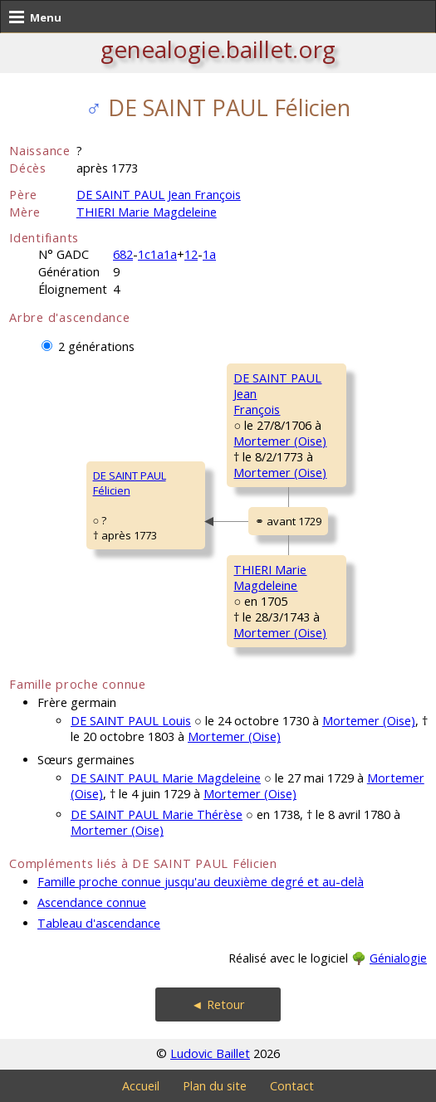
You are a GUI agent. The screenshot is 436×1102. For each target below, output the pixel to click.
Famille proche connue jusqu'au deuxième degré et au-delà (200, 882)
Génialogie (398, 958)
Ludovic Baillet (210, 1053)
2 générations (96, 346)
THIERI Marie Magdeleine (146, 212)
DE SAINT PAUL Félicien (129, 483)
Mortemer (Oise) (279, 441)
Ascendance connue (91, 902)
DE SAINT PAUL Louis (131, 721)
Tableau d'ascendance (98, 923)
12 (191, 254)
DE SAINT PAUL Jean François (158, 194)
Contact (292, 1086)
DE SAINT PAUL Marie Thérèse (156, 814)
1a (209, 254)
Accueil (140, 1086)
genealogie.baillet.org (218, 49)
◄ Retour (217, 1004)
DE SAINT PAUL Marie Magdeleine (166, 778)
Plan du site (215, 1086)
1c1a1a (157, 254)
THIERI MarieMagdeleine (269, 577)
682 (123, 254)
